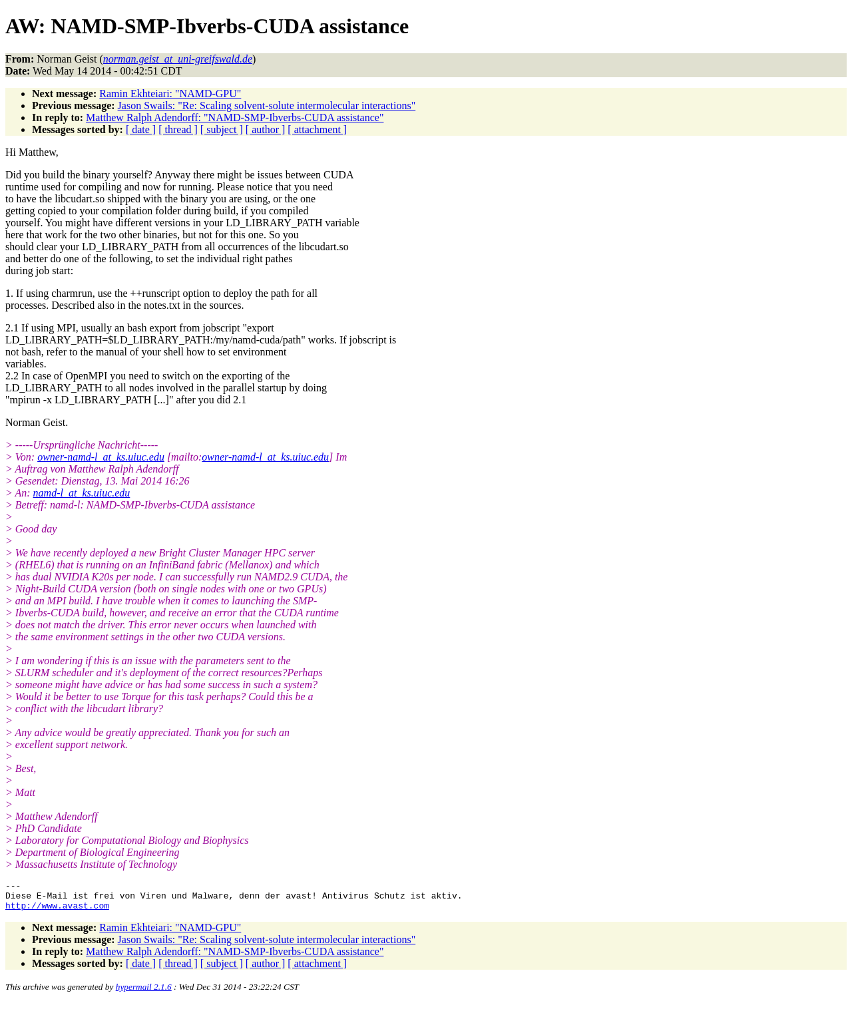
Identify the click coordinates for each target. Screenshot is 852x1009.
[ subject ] (221, 129)
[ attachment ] (317, 129)
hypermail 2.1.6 (144, 993)
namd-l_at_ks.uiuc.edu (81, 493)
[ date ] (141, 129)
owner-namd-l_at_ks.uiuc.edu (100, 457)
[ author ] (266, 129)
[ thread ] (178, 129)
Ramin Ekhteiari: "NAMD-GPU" (170, 93)
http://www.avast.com (57, 911)
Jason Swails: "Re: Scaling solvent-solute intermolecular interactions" (267, 105)
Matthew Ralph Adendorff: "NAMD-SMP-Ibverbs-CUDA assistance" (234, 117)
